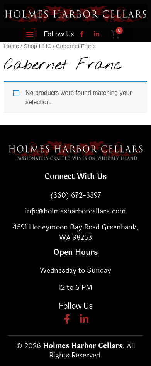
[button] (30, 34)
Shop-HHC (37, 46)
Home (11, 46)
